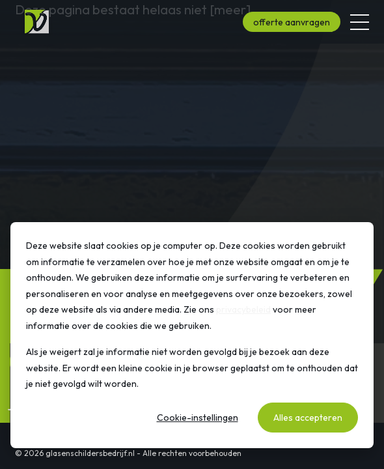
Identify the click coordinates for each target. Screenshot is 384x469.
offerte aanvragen (291, 22)
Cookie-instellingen (197, 417)
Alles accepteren (307, 417)
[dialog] (192, 335)
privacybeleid (243, 309)
